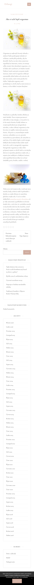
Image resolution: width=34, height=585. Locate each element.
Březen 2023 (10, 427)
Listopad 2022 (10, 444)
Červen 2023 (10, 414)
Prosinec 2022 (10, 439)
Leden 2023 (9, 435)
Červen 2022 (10, 456)
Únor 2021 (9, 477)
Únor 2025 (9, 356)
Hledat (5, 249)
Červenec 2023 (10, 410)
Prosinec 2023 (10, 389)
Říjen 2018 (9, 514)
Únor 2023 (9, 431)
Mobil (8, 558)
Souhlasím (17, 581)
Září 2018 (9, 519)
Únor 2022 (9, 460)
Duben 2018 (10, 535)
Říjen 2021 (9, 464)
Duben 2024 (10, 373)
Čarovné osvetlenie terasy (14, 280)
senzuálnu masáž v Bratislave (19, 199)
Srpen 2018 (9, 523)
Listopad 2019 (10, 498)
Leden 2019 (9, 510)
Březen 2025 (10, 352)
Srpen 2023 (9, 406)
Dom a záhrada (11, 554)
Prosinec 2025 (10, 331)
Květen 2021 (10, 473)
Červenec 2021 (10, 469)
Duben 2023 (9, 423)
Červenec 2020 (10, 485)
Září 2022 (9, 452)
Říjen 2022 (9, 448)
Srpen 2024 (9, 364)
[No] (32, 578)
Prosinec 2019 (10, 494)
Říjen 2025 (9, 339)
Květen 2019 (10, 506)
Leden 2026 (9, 327)
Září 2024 (9, 360)
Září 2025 (9, 344)
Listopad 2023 (10, 394)
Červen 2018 (10, 527)
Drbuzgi (8, 4)
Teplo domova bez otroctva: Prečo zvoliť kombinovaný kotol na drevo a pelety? (16, 269)
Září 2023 (9, 402)
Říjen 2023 (9, 398)
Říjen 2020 (9, 481)
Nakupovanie (17, 14)
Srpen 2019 (9, 502)
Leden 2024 (9, 385)
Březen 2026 (10, 323)
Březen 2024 (10, 377)
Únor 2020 (9, 489)
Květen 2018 (10, 531)
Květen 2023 (10, 419)
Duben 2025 (9, 348)
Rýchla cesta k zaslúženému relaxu (17, 276)
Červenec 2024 (10, 369)
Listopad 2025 (10, 335)
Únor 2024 (9, 381)
